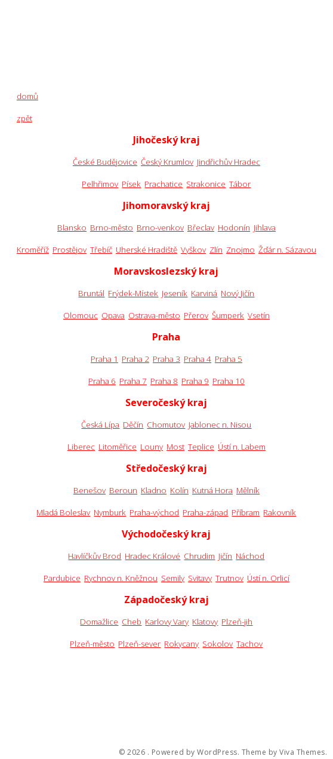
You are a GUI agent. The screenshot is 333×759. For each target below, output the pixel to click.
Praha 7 (133, 381)
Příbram (246, 512)
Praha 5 (228, 359)
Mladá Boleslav (63, 512)
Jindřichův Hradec (228, 161)
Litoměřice (117, 446)
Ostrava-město (154, 315)
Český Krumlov (167, 161)
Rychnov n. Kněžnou (121, 578)
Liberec (81, 446)
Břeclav (200, 227)
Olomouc (80, 315)
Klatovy (205, 621)
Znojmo (240, 249)
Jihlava (265, 227)
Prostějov (70, 249)
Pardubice (62, 578)
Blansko (72, 227)
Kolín (179, 490)
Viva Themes (302, 752)
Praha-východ (154, 512)
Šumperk (228, 315)
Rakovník (279, 512)
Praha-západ (205, 512)
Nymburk (110, 512)
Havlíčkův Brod (94, 556)
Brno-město (111, 227)
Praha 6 (102, 381)
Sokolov (217, 643)
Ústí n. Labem (242, 446)
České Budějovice (105, 161)
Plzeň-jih (236, 621)
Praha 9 (195, 381)
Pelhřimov (100, 184)
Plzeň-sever (139, 643)
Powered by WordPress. (196, 752)
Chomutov (166, 424)
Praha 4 (197, 359)
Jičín (225, 556)
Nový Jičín (237, 293)
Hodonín (234, 227)
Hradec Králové (152, 556)
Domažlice (99, 621)
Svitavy (200, 578)
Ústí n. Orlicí (268, 578)
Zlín (216, 249)
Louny (151, 446)
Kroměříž (33, 249)
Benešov (89, 490)
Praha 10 (228, 381)
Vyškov (193, 249)
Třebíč (101, 249)
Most (175, 446)
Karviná (204, 293)
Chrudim (199, 556)
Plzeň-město (92, 643)
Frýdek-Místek (133, 293)
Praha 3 (166, 359)
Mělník (248, 490)
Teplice (201, 446)
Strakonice (206, 184)
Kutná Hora (212, 490)
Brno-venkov (160, 227)
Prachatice (163, 184)
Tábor (240, 184)
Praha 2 (135, 359)
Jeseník (174, 293)
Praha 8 (164, 381)
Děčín (133, 424)
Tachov (249, 643)
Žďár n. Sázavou (287, 249)
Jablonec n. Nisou (220, 424)
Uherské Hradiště (146, 249)
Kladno (153, 490)
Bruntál (91, 293)
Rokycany (181, 643)
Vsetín (259, 315)
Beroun (123, 490)
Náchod (250, 556)
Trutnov (229, 578)
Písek (131, 184)
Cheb (131, 621)
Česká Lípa (100, 424)
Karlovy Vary (167, 621)
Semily (172, 578)
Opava (113, 315)
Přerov (196, 315)
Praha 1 (104, 359)
